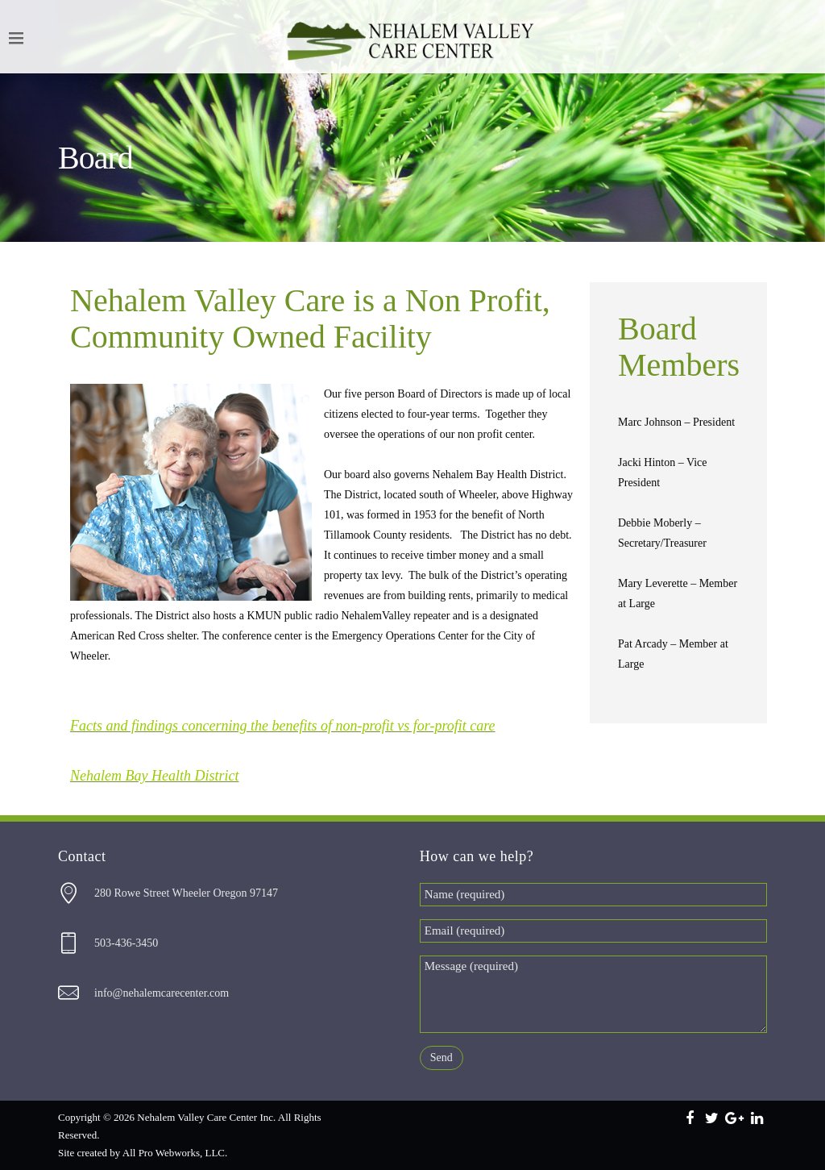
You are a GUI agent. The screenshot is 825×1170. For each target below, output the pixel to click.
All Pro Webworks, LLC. (175, 1153)
